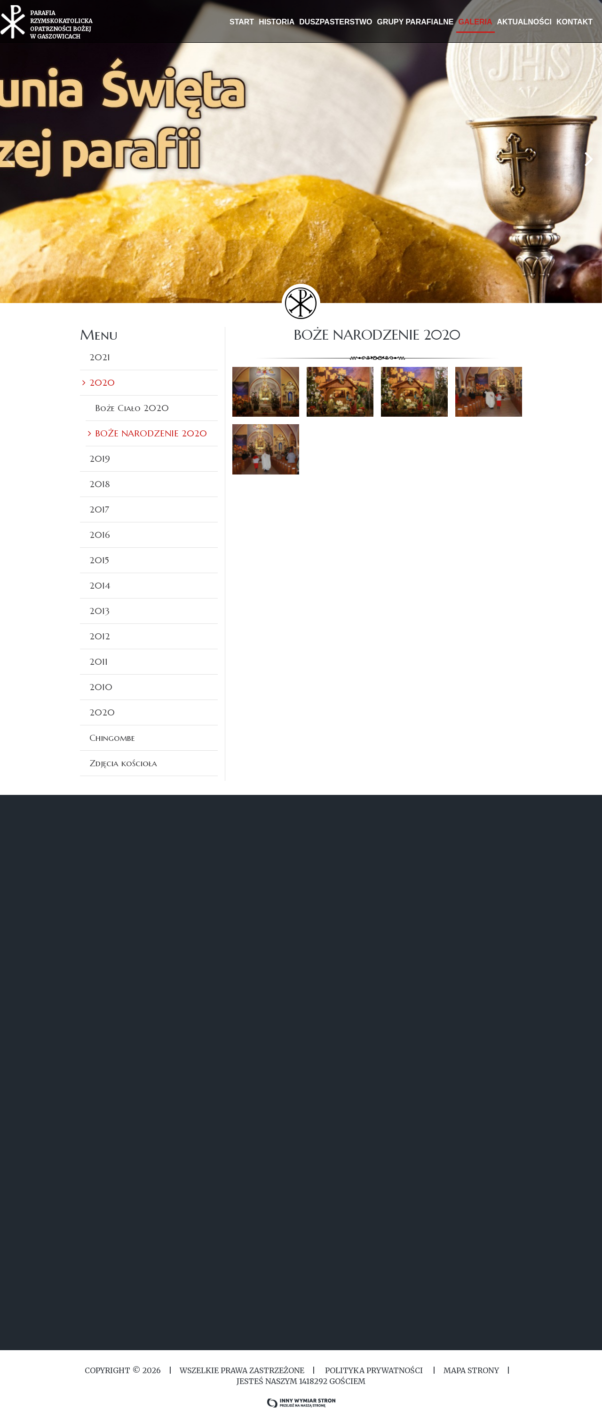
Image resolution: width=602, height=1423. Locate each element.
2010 (100, 686)
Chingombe (112, 737)
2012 (99, 636)
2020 (102, 382)
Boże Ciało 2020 (132, 407)
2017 (99, 509)
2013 (99, 610)
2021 (99, 357)
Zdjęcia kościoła (123, 763)
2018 (99, 484)
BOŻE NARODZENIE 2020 (151, 433)
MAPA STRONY (471, 1370)
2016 (99, 534)
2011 (98, 661)
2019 (99, 458)
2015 (99, 560)
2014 (99, 585)
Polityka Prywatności (374, 1370)
